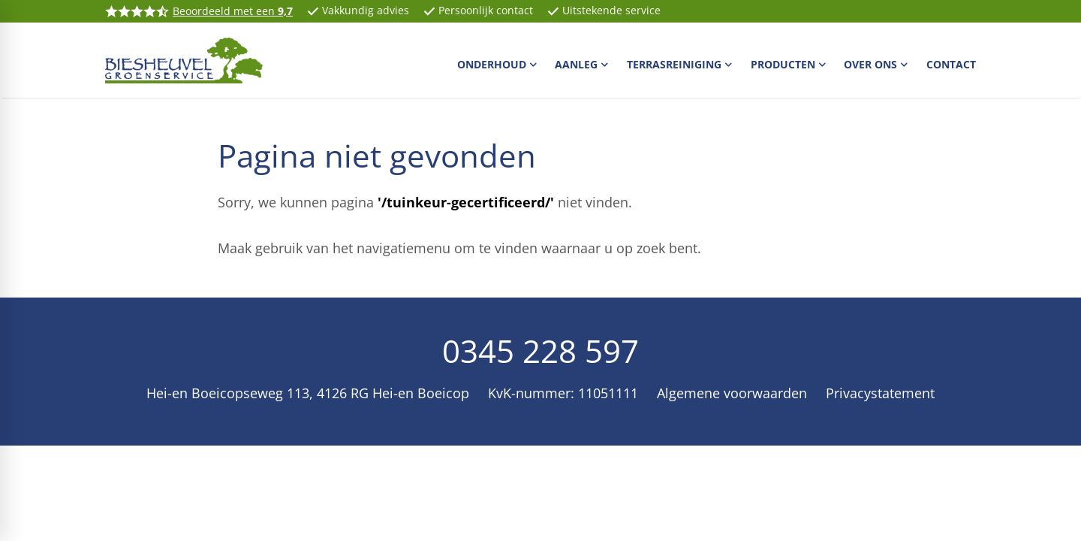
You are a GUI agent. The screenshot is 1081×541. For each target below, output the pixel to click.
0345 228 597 (540, 350)
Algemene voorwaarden (732, 393)
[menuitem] (498, 64)
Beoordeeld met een (233, 11)
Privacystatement (880, 393)
